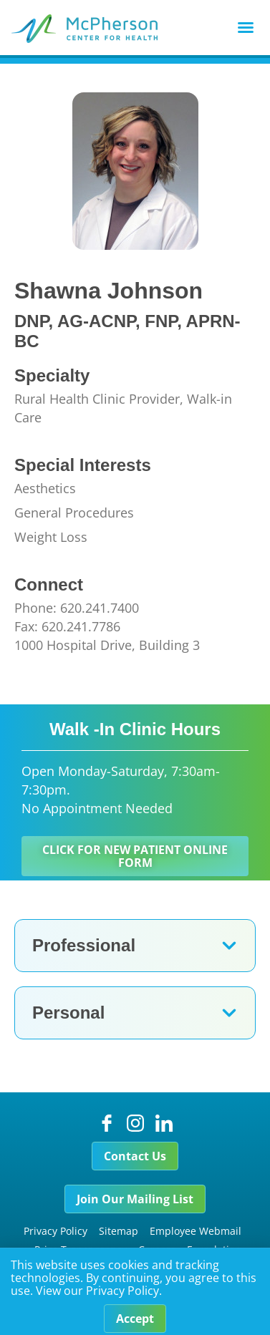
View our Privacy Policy (97, 1303)
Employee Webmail (195, 1231)
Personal (68, 1012)
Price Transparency (80, 1249)
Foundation (214, 1249)
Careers (156, 1249)
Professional (83, 945)
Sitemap (118, 1231)
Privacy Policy (55, 1231)
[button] (246, 27)
